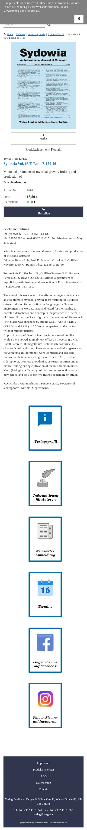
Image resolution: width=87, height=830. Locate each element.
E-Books (20, 34)
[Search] (48, 25)
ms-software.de (60, 822)
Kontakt (43, 789)
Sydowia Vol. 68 (56, 34)
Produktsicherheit (43, 769)
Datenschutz (43, 782)
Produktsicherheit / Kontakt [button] (43, 149)
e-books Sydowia (36, 34)
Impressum (43, 763)
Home (10, 34)
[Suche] (24, 24)
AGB (43, 776)
